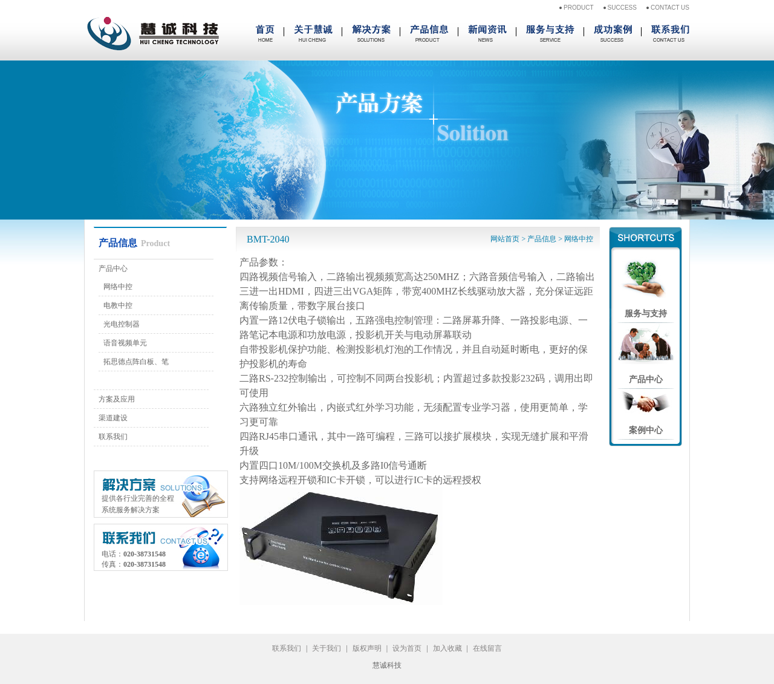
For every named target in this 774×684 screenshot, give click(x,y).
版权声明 (367, 648)
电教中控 (117, 305)
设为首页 (406, 648)
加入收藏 (447, 648)
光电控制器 (121, 324)
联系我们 (113, 436)
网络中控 (117, 286)
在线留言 (487, 648)
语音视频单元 (125, 343)
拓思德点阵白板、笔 (136, 361)
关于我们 (326, 648)
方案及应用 (117, 399)
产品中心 (113, 268)
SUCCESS (622, 7)
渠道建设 (113, 418)
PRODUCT (578, 7)
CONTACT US (670, 7)
